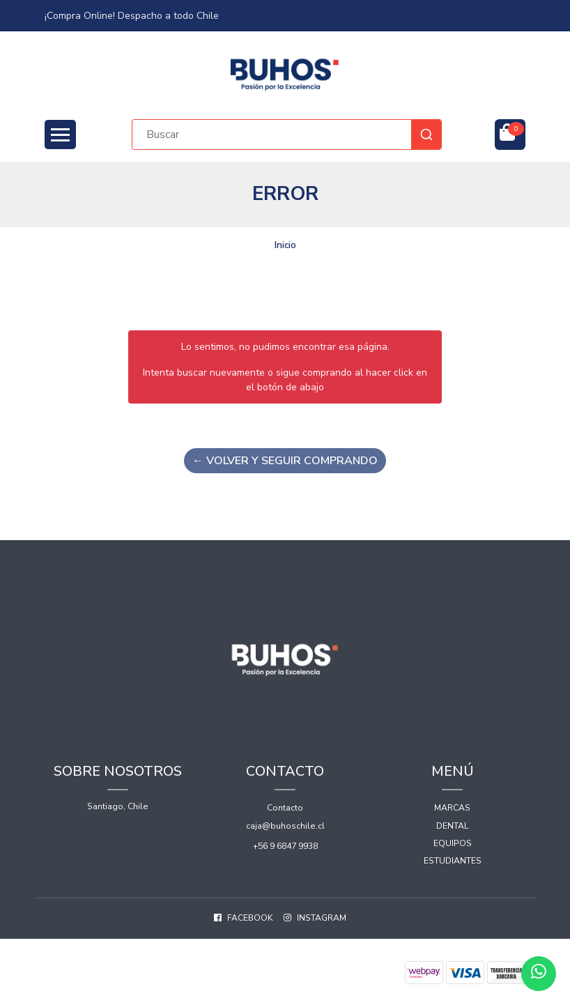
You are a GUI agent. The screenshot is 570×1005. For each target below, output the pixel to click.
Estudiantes (453, 860)
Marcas (452, 807)
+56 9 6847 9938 (285, 846)
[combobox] (287, 134)
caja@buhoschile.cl (285, 825)
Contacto (285, 807)
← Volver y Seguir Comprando (285, 460)
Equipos (452, 843)
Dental (452, 825)
